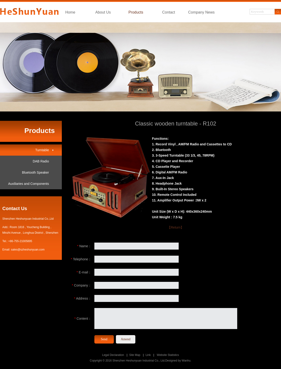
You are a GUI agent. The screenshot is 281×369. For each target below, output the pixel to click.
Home (70, 12)
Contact (168, 12)
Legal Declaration (113, 355)
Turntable (42, 150)
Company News (201, 12)
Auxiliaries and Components (28, 184)
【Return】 (175, 227)
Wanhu (186, 360)
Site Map (134, 355)
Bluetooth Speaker (35, 172)
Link (148, 355)
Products (135, 12)
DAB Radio (41, 161)
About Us (103, 12)
